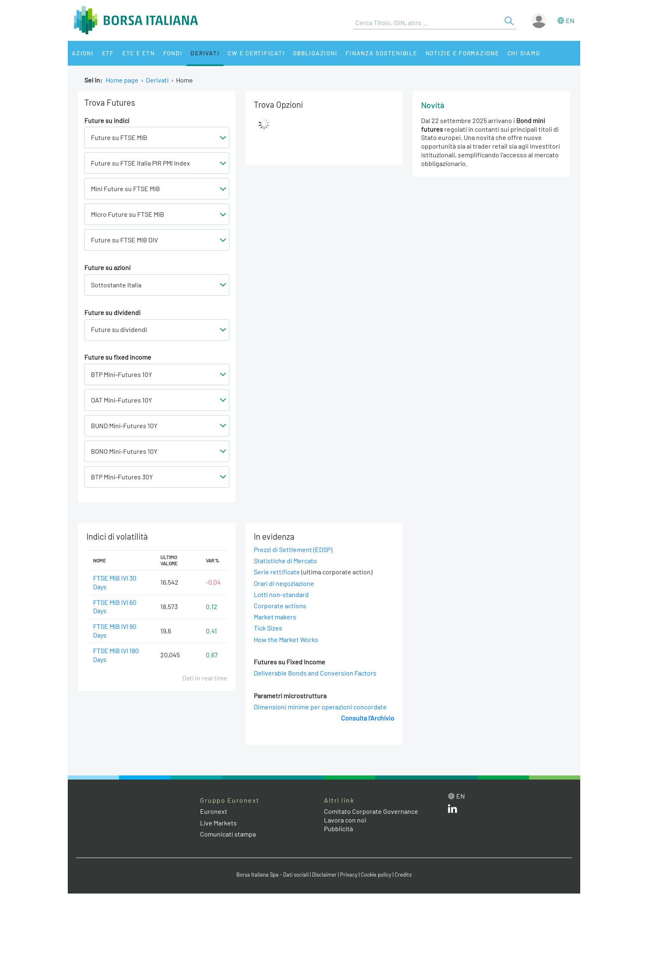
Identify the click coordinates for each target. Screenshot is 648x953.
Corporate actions (280, 605)
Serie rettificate (277, 572)
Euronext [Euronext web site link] (213, 811)
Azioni (83, 53)
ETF (108, 53)
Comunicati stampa (228, 834)
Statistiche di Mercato (285, 560)
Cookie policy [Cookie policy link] (376, 874)
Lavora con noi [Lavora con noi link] (345, 820)
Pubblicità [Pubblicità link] (338, 828)
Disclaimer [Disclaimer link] (324, 874)
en (570, 20)
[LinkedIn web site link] (452, 810)
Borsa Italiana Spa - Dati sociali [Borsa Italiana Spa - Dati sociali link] (272, 874)
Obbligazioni (315, 53)
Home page (122, 80)
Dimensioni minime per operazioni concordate (320, 707)
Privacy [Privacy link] (348, 874)
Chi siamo (523, 53)
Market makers (275, 617)
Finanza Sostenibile (381, 53)
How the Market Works (286, 639)
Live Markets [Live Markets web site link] (218, 823)
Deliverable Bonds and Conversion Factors (315, 673)
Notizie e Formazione (462, 53)
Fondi (173, 53)
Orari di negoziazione (284, 583)
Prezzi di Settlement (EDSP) (293, 549)
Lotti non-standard (281, 594)
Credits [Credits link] (403, 874)
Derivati (205, 53)
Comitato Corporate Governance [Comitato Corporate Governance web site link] (371, 811)
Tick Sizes (268, 628)
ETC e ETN (138, 53)
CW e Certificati (256, 53)
